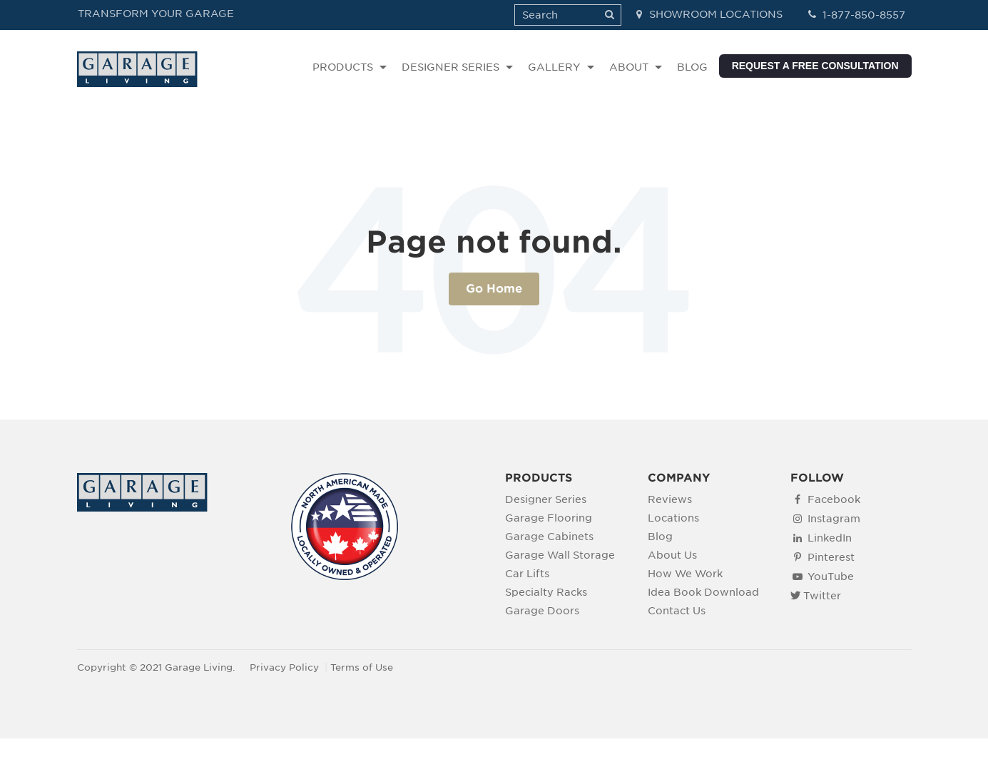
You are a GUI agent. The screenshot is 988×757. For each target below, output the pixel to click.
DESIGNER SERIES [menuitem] (450, 67)
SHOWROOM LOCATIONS (708, 14)
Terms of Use (361, 667)
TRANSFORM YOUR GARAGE (156, 13)
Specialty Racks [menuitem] (546, 592)
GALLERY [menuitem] (554, 67)
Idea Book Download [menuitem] (703, 592)
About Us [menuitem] (672, 555)
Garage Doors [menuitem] (542, 610)
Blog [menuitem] (660, 536)
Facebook (834, 499)
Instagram (834, 518)
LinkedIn (830, 538)
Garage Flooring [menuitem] (548, 518)
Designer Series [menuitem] (545, 499)
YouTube (831, 576)
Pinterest (831, 557)
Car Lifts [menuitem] (527, 573)
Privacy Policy (284, 667)
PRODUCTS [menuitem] (342, 67)
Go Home (494, 288)
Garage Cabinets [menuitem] (549, 536)
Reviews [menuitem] (670, 499)
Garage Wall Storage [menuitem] (560, 555)
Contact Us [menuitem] (677, 610)
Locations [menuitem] (673, 518)
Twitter (822, 595)
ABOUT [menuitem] (628, 67)
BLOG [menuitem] (692, 67)
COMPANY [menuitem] (679, 477)
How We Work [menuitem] (685, 573)
